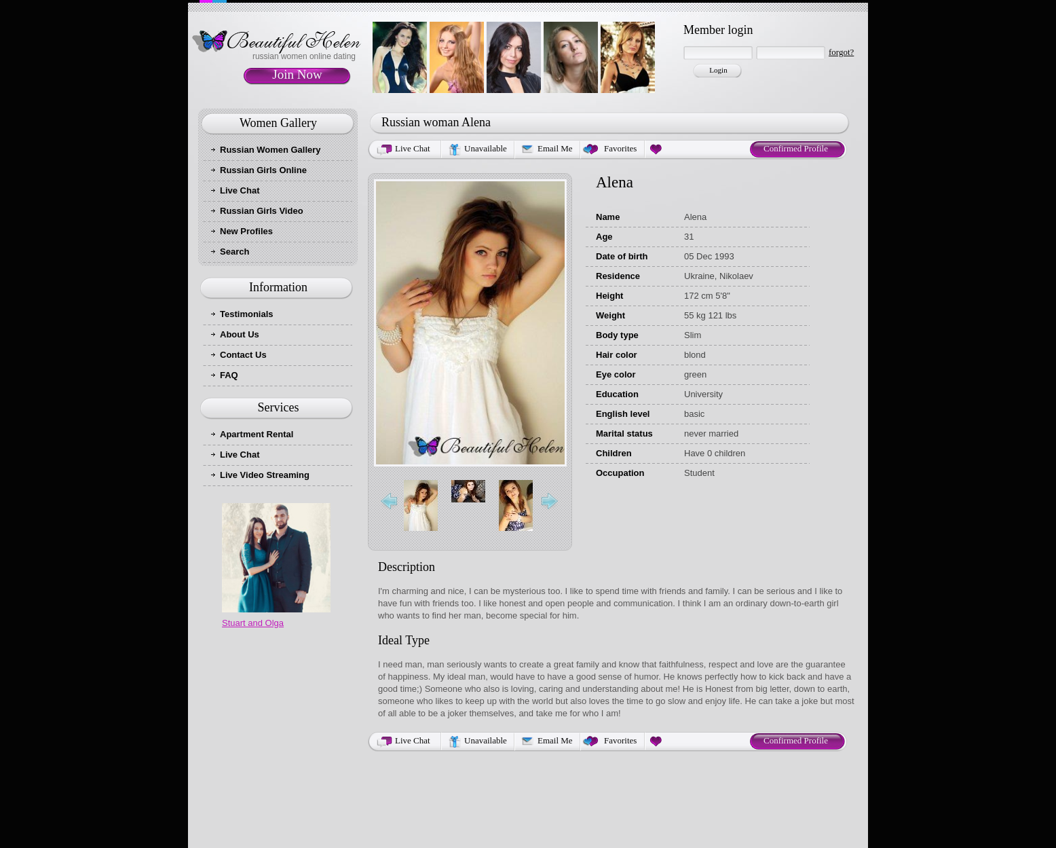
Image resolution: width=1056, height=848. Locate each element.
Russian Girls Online (263, 170)
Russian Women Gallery (270, 150)
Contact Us (243, 355)
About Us (239, 334)
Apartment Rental (256, 434)
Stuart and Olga (253, 623)
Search (234, 251)
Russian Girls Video (261, 211)
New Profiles (246, 231)
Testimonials (247, 314)
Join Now (297, 74)
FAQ (229, 375)
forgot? (841, 52)
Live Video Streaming (264, 475)
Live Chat (240, 190)
